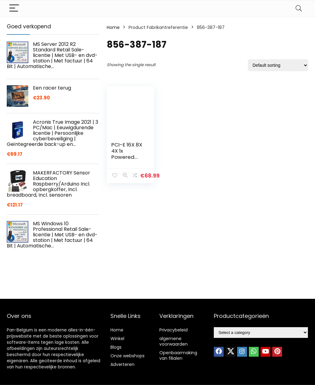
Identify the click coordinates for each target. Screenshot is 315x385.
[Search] (298, 8)
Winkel (117, 338)
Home (113, 27)
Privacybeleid (173, 330)
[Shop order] (278, 65)
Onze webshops (127, 356)
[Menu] (14, 8)
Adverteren (122, 364)
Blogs (116, 347)
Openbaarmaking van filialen (178, 355)
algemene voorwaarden (173, 341)
